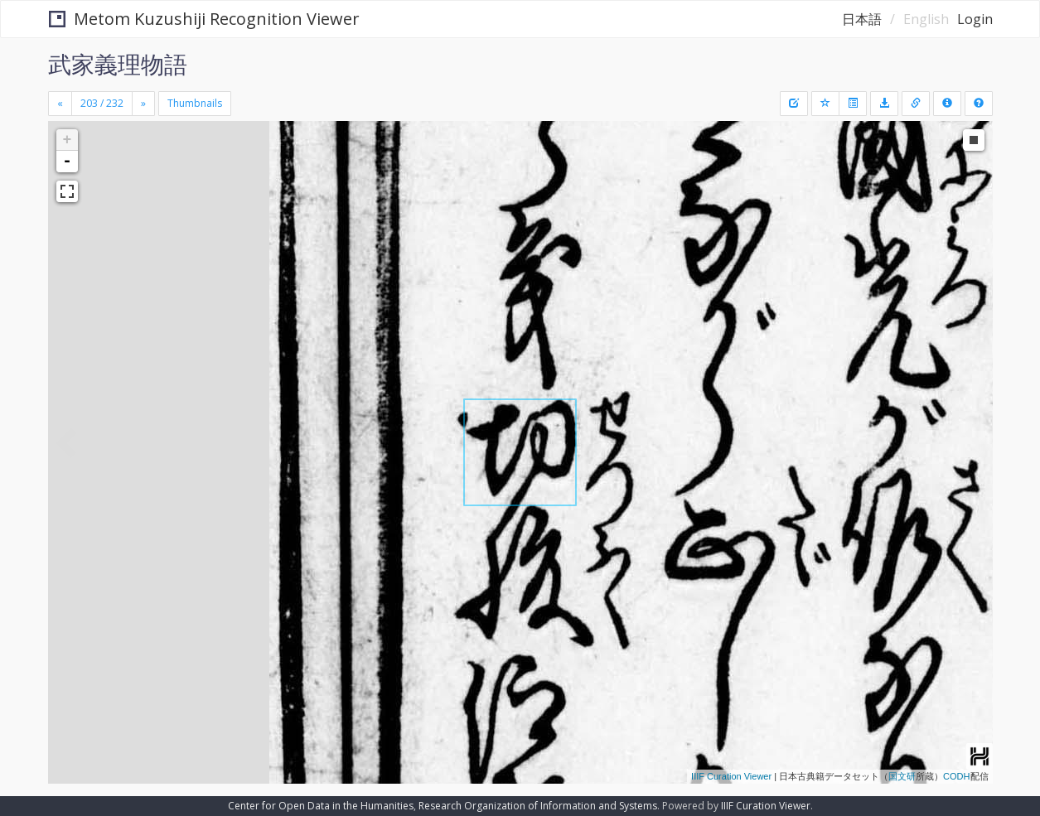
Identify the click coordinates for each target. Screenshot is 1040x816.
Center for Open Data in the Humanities (321, 806)
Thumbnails (194, 103)
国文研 (902, 776)
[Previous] (60, 103)
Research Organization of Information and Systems (537, 806)
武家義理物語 (117, 64)
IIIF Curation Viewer (731, 776)
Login (975, 19)
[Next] (143, 103)
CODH (956, 776)
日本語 (862, 19)
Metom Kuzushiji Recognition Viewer (204, 18)
